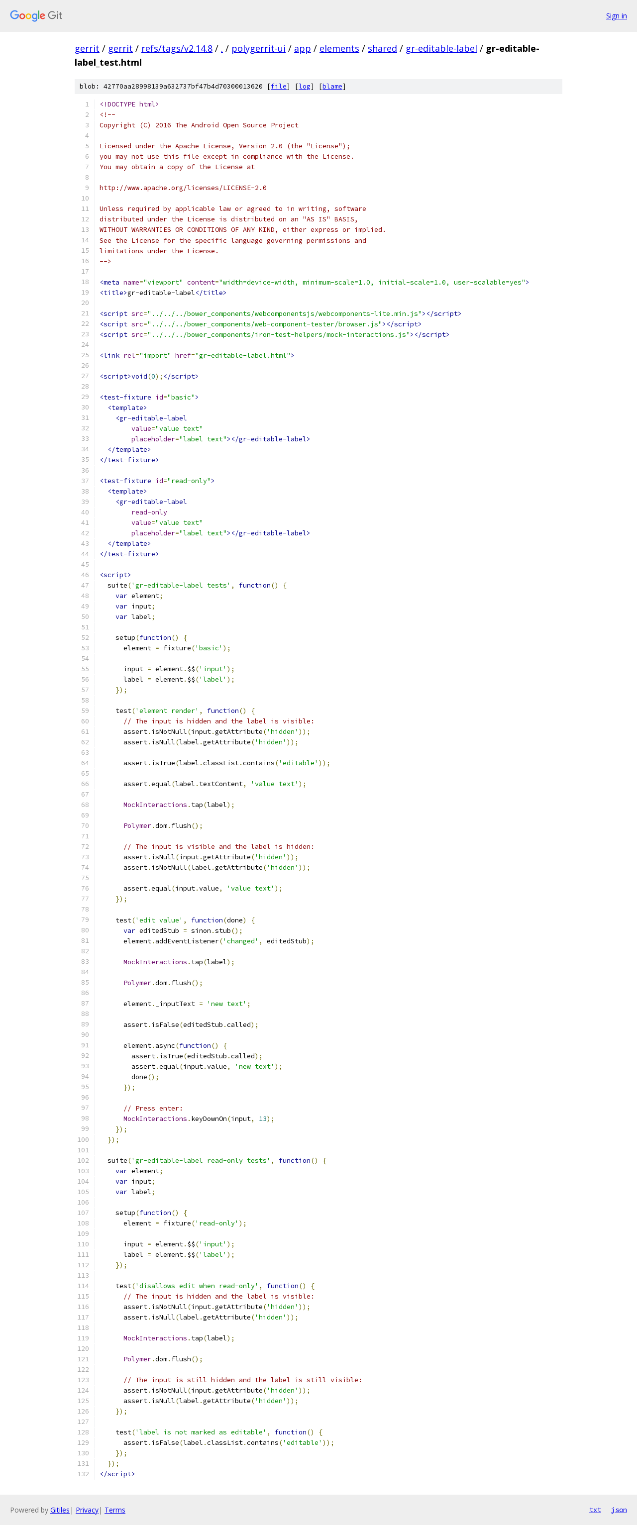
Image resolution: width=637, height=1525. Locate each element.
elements (339, 48)
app (302, 48)
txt (595, 1509)
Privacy (87, 1510)
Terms (115, 1510)
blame (332, 86)
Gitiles (60, 1510)
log (305, 86)
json (619, 1509)
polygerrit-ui (258, 48)
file (279, 86)
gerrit (87, 48)
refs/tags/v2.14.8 (176, 48)
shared (382, 48)
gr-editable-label (441, 48)
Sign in (616, 15)
